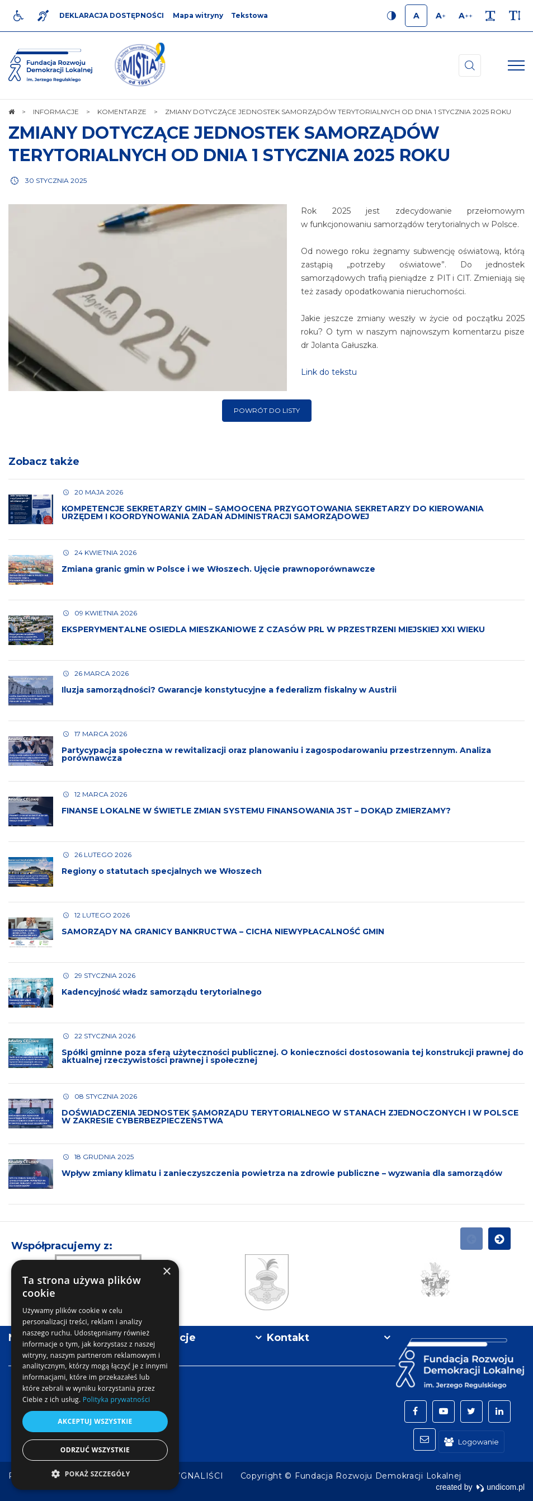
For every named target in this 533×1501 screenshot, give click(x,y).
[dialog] (95, 1375)
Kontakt (288, 1337)
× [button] (166, 1272)
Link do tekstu (329, 372)
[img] (140, 65)
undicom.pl (500, 1487)
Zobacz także (43, 461)
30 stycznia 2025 (56, 180)
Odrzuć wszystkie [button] (95, 1450)
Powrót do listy (267, 410)
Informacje (167, 1337)
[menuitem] (197, 1475)
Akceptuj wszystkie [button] (95, 1421)
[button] (95, 1473)
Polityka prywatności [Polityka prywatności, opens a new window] (116, 1399)
